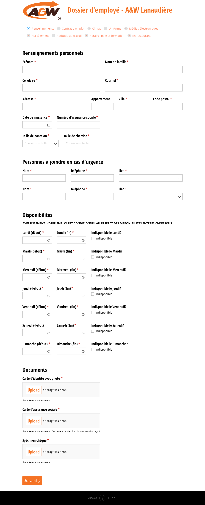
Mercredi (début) (37, 269)
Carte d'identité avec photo (48, 378)
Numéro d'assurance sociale (78, 117)
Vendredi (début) (37, 306)
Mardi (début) (37, 251)
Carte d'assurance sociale (46, 409)
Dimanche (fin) (71, 343)
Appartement (100, 98)
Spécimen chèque (41, 440)
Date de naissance (37, 117)
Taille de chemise (82, 135)
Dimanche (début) (37, 343)
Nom (32, 170)
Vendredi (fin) (71, 306)
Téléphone (85, 170)
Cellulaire (35, 80)
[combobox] (40, 143)
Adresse (35, 98)
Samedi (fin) (71, 325)
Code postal (168, 98)
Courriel (117, 80)
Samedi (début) (33, 325)
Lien (129, 170)
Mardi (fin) (71, 251)
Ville (129, 98)
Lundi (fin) (71, 232)
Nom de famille (123, 61)
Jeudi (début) (37, 288)
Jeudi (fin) (71, 288)
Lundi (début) (37, 232)
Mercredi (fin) (71, 269)
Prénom (35, 61)
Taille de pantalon (40, 135)
